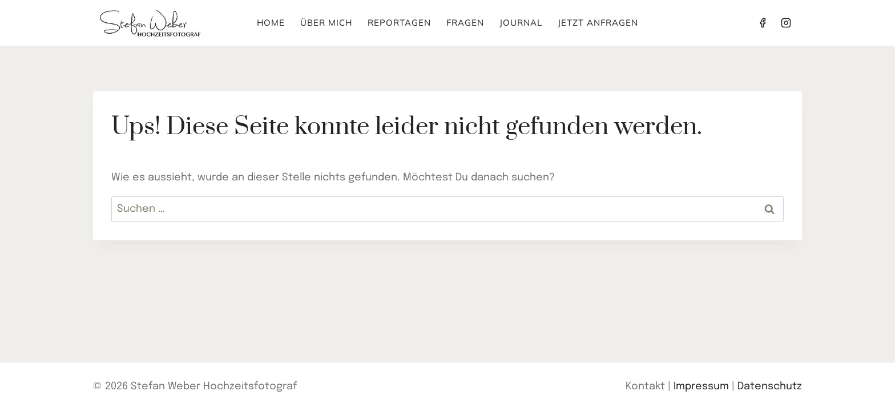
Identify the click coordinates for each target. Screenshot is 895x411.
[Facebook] (762, 23)
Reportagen (399, 22)
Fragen (465, 22)
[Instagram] (786, 23)
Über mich (326, 22)
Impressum (701, 386)
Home (271, 22)
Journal (520, 22)
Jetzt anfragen (598, 22)
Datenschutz (769, 386)
